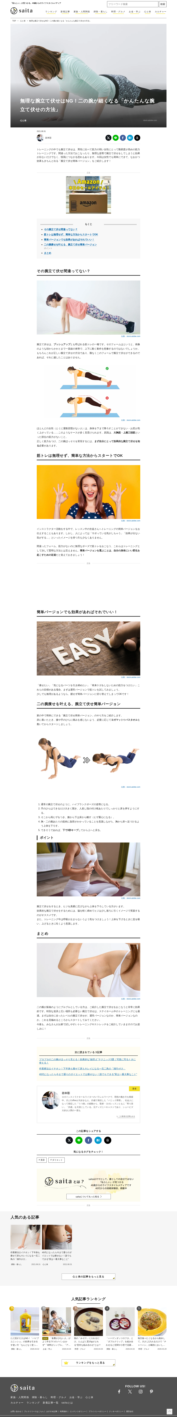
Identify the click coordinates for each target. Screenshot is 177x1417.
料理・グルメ (118, 11)
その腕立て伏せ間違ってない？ (61, 229)
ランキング (51, 11)
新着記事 (65, 11)
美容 (42, 1160)
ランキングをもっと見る (90, 1362)
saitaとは (67, 1402)
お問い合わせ (15, 1411)
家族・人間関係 (82, 11)
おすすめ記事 (51, 1411)
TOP (14, 21)
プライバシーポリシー (97, 1411)
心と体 (147, 11)
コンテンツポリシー (78, 1411)
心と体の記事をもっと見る (88, 1276)
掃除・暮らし (101, 11)
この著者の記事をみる (126, 1116)
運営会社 (129, 1411)
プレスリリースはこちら (34, 1411)
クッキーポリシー (116, 1411)
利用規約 (63, 1411)
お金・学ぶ (135, 11)
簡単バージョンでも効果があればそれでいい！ (69, 239)
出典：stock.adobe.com (130, 336)
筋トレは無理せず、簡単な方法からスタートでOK (71, 234)
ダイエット (57, 1160)
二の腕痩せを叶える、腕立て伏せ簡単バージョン (70, 244)
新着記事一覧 (51, 1402)
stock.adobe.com (150, 120)
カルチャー (160, 11)
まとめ (47, 253)
